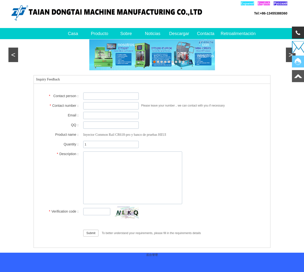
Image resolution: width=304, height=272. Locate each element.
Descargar (179, 33)
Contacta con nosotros (205, 35)
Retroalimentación (232, 33)
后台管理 (152, 255)
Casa (73, 33)
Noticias (152, 33)
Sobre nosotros (126, 35)
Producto (99, 33)
